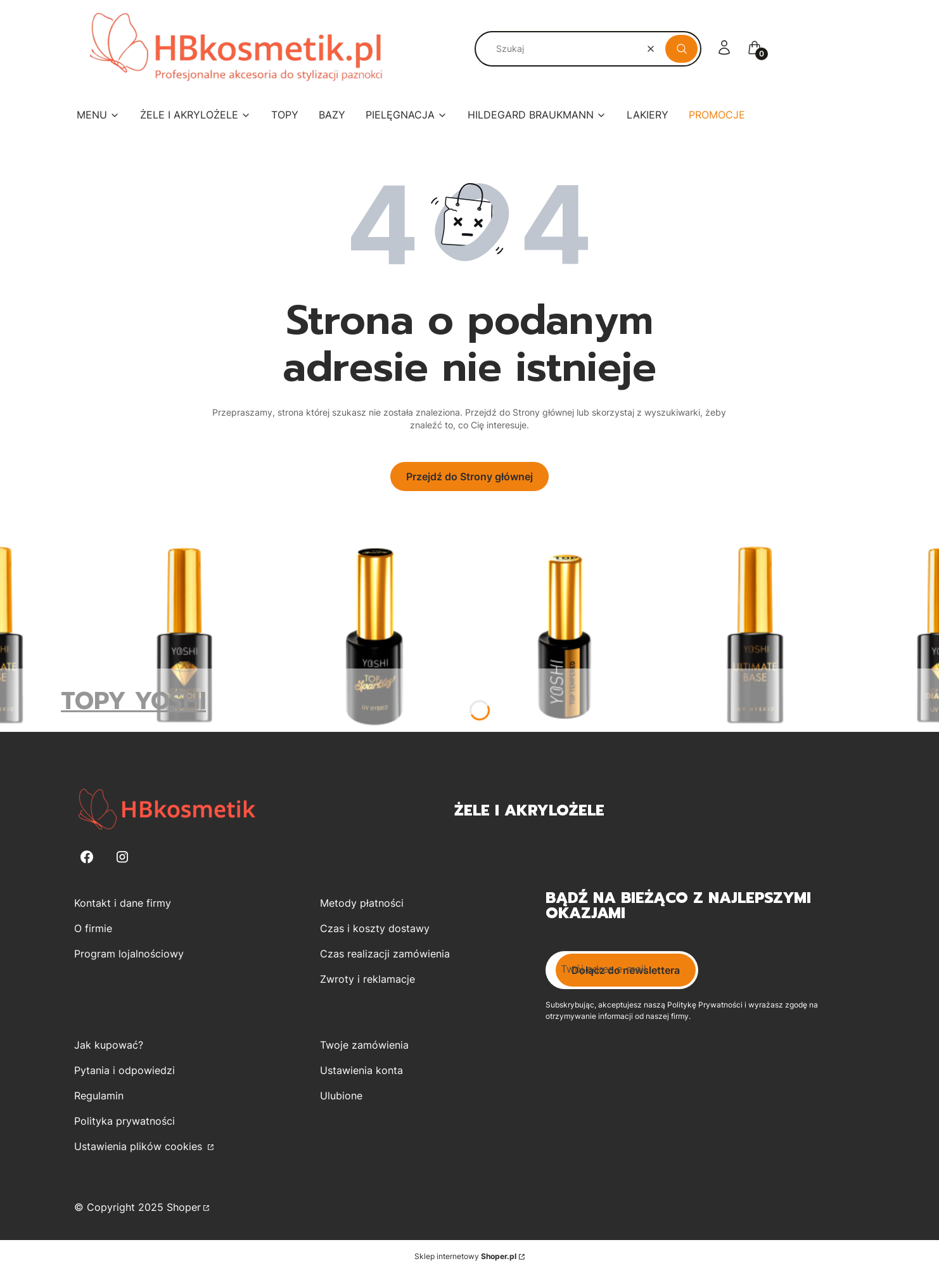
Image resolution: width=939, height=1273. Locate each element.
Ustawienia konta (361, 1070)
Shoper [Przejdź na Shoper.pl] (184, 1207)
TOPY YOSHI (133, 701)
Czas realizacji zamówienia (385, 953)
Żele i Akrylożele (529, 810)
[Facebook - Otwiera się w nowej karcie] (86, 857)
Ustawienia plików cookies (139, 1146)
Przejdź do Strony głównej (469, 476)
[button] (681, 49)
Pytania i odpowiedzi (124, 1070)
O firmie (93, 928)
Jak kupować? (108, 1045)
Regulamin (99, 1095)
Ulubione (341, 1095)
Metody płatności (362, 903)
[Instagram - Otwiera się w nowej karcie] (122, 857)
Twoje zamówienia (364, 1045)
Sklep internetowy (465, 1256)
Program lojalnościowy (129, 953)
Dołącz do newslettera (626, 970)
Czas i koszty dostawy (375, 928)
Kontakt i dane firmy (122, 903)
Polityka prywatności (124, 1121)
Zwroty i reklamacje (367, 979)
